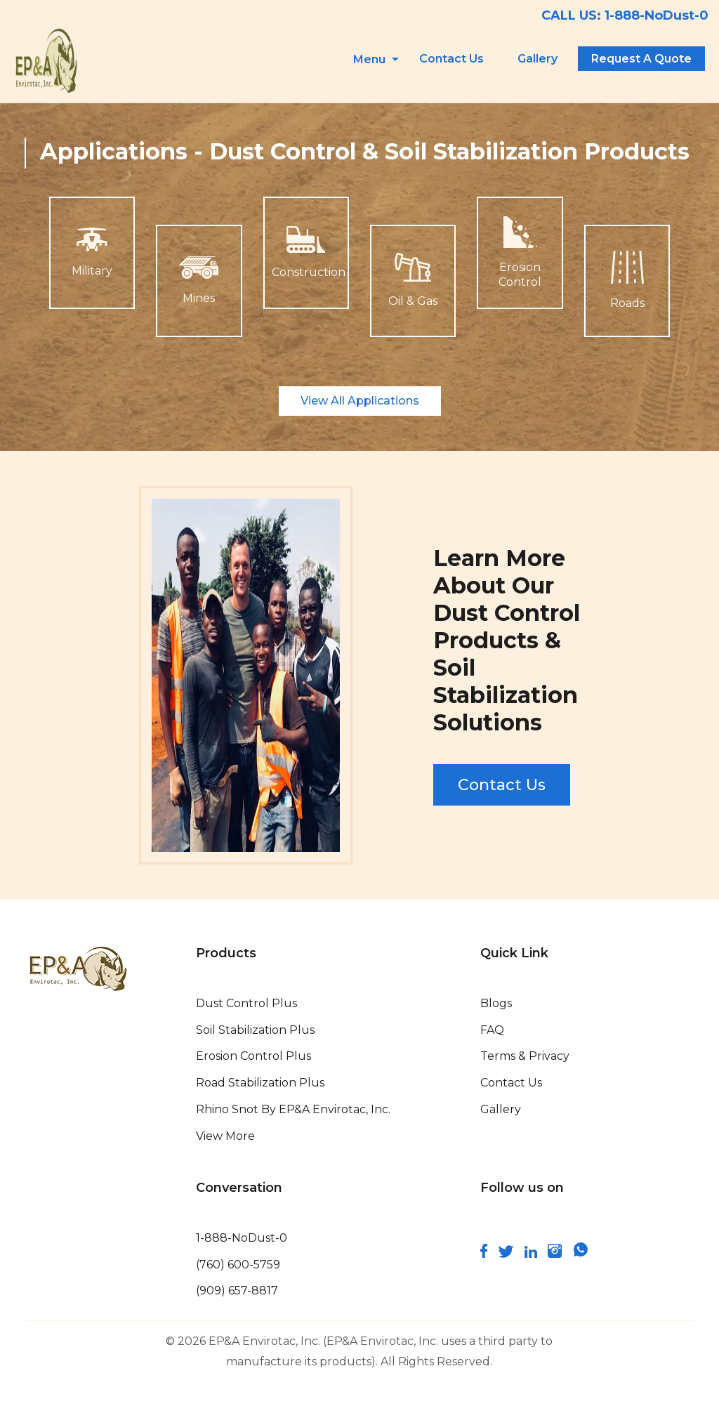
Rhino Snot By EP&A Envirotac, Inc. (293, 1109)
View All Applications (360, 400)
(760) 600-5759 (238, 1264)
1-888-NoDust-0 (241, 1238)
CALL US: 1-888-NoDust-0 (624, 15)
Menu (369, 59)
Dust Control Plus (246, 1003)
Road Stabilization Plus (260, 1082)
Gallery (537, 58)
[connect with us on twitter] (506, 1254)
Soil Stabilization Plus (255, 1030)
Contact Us (451, 58)
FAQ (492, 1030)
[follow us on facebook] (483, 1254)
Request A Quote (641, 58)
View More (225, 1136)
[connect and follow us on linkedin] (531, 1254)
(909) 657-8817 (237, 1290)
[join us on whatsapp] (580, 1254)
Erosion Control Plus (253, 1056)
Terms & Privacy (524, 1056)
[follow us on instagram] (555, 1254)
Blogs (496, 1003)
